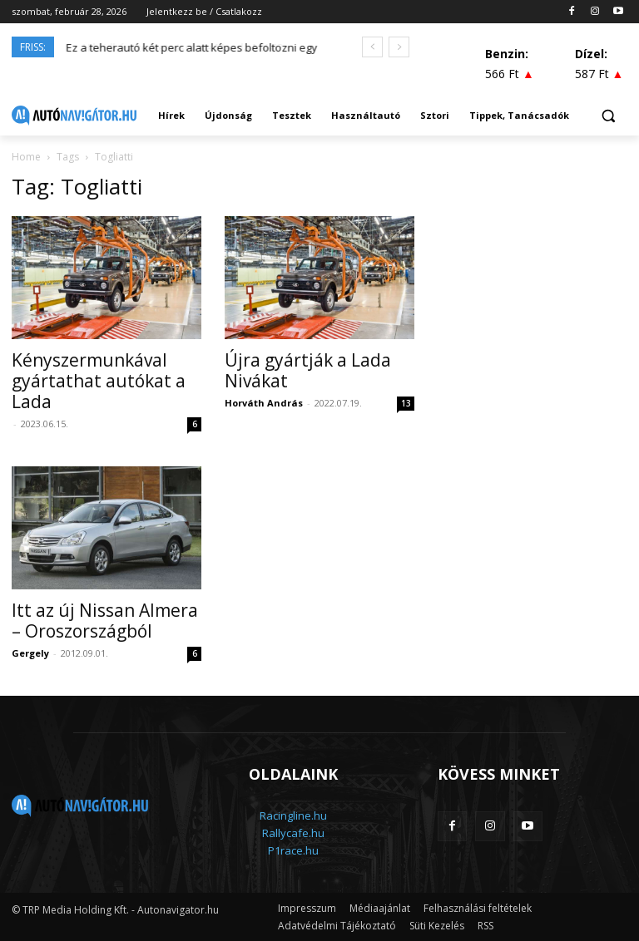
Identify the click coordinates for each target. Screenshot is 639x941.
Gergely (30, 653)
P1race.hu (293, 850)
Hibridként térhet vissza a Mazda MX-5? (166, 47)
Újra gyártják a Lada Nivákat (308, 370)
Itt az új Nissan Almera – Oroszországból (105, 621)
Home (26, 157)
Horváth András (264, 403)
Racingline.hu (293, 815)
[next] (399, 47)
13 (406, 403)
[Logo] (74, 116)
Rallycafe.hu (293, 832)
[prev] (372, 47)
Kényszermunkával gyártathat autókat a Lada (99, 380)
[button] (607, 115)
